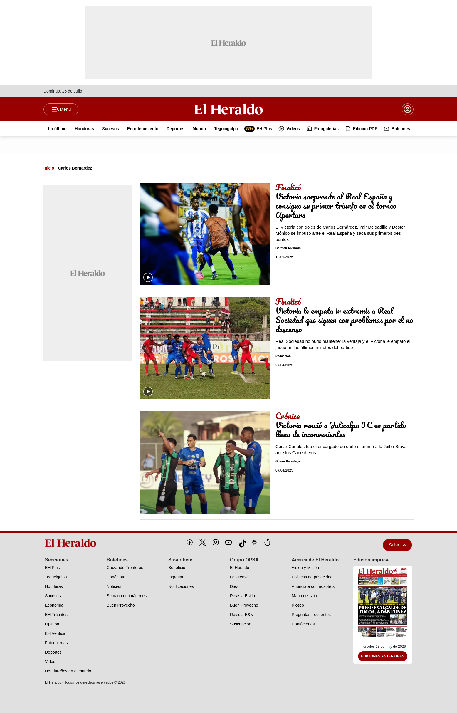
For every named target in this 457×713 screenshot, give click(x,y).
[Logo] (228, 109)
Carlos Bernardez (75, 168)
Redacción (283, 356)
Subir (397, 545)
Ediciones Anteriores (382, 657)
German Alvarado (288, 248)
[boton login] (408, 109)
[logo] (72, 543)
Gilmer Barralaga (287, 462)
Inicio (48, 168)
